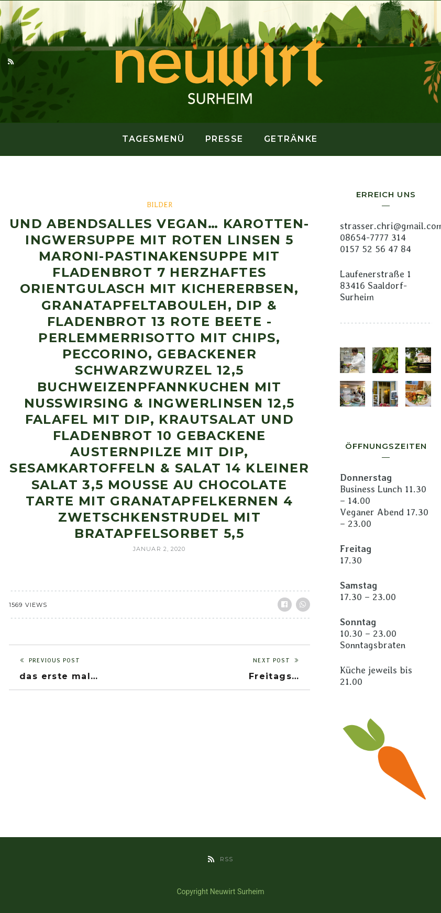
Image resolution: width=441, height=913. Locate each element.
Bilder (159, 204)
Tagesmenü (153, 139)
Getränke (291, 139)
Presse (224, 139)
